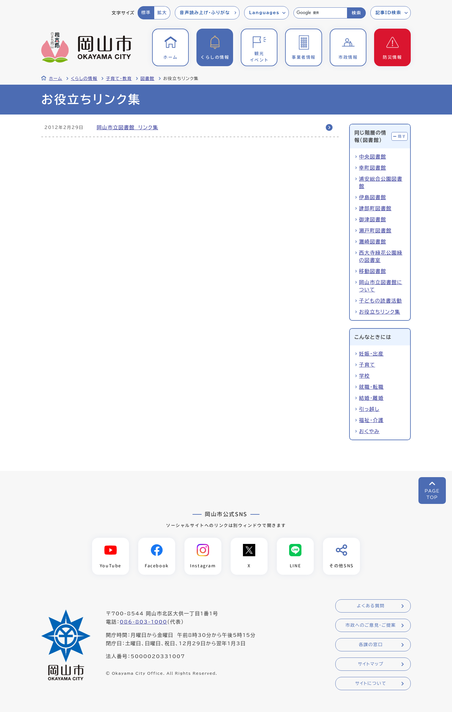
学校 (364, 375)
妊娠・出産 (371, 353)
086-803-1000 (143, 622)
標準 (146, 12)
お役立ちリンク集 (379, 311)
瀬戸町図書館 (375, 230)
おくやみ (369, 431)
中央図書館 (372, 156)
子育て (367, 364)
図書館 (147, 78)
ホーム (55, 78)
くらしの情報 (84, 78)
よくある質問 (371, 606)
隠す (402, 136)
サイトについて (370, 684)
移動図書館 (372, 271)
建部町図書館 (375, 208)
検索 (356, 13)
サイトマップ (370, 664)
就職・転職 (371, 386)
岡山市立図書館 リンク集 (127, 127)
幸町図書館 (372, 167)
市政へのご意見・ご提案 (370, 625)
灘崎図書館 (372, 241)
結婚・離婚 (371, 398)
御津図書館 (372, 219)
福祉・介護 (371, 420)
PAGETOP (432, 494)
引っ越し (369, 409)
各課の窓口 (371, 645)
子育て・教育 (119, 78)
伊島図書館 (372, 197)
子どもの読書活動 (380, 300)
